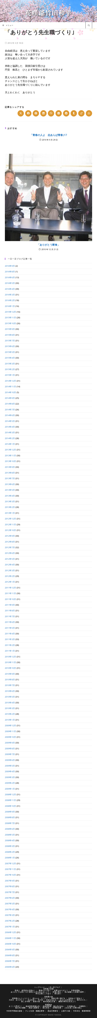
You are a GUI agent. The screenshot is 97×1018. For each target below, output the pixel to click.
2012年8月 (10, 541)
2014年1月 (10, 444)
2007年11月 (10, 869)
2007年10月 (10, 874)
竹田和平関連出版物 (14, 1011)
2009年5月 (10, 765)
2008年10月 (10, 806)
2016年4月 (10, 288)
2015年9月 (10, 329)
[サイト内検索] (89, 25)
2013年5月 (10, 489)
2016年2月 (10, 300)
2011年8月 (10, 610)
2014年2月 (10, 438)
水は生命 (31, 1000)
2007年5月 (10, 903)
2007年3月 (10, 915)
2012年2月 (10, 576)
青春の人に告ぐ (45, 990)
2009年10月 (10, 737)
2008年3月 (10, 846)
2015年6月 (10, 346)
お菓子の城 (65, 1011)
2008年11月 (10, 800)
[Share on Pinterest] (36, 113)
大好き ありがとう (16, 1000)
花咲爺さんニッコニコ (20, 998)
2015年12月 (10, 311)
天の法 (40, 1000)
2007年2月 (10, 920)
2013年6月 (10, 484)
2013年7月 (10, 478)
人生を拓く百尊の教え (73, 1008)
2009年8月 (10, 748)
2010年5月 (10, 696)
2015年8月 (10, 334)
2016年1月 (10, 306)
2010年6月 (10, 691)
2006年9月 (10, 949)
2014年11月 (10, 386)
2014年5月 (10, 421)
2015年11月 (10, 317)
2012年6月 (10, 553)
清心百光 (45, 1008)
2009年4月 (10, 771)
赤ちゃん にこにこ (40, 998)
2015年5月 (10, 352)
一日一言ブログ (54, 987)
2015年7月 (10, 340)
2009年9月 (10, 742)
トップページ (39, 987)
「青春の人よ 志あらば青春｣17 (48, 135)
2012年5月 (10, 558)
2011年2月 (10, 645)
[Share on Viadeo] (81, 113)
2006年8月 (10, 955)
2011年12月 (10, 587)
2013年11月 (10, 455)
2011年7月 (10, 616)
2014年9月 (10, 398)
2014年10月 (10, 392)
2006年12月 (10, 932)
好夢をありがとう (61, 990)
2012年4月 (10, 564)
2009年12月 (10, 725)
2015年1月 (10, 375)
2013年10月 (10, 461)
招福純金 (48, 1004)
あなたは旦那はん (67, 1000)
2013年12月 (10, 449)
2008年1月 (10, 857)
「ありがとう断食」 (48, 244)
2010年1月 (10, 719)
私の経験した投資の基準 (74, 992)
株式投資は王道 (49, 1001)
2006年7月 (10, 961)
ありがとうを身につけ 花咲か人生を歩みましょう (30, 992)
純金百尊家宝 (53, 1011)
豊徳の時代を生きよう (67, 1001)
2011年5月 (10, 627)
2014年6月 (10, 415)
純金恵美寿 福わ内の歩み (53, 1006)
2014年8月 (10, 403)
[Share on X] (21, 113)
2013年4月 (10, 495)
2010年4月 (10, 702)
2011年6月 (10, 622)
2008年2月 (10, 851)
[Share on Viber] (51, 113)
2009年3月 (10, 777)
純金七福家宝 (34, 1008)
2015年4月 (10, 357)
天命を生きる (51, 1000)
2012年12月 (10, 518)
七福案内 (82, 1006)
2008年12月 (10, 794)
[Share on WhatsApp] (89, 113)
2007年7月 (10, 892)
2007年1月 (10, 926)
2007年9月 (10, 880)
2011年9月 (10, 604)
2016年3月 (10, 294)
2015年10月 (10, 323)
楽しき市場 (25, 1001)
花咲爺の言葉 (48, 989)
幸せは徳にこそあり (43, 993)
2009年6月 (10, 760)
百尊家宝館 (57, 1008)
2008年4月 (10, 840)
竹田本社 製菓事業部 (82, 1011)
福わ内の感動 (20, 1008)
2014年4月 (10, 426)
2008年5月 (10, 834)
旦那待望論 (75, 990)
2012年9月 (10, 535)
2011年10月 (10, 599)
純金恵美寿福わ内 (33, 1006)
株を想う (58, 993)
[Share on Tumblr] (74, 113)
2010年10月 (10, 668)
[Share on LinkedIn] (43, 113)
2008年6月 (10, 828)
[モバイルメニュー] (8, 25)
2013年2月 (10, 507)
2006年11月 (10, 938)
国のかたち (81, 1000)
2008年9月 (10, 811)
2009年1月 (10, 788)
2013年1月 (10, 513)
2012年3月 (10, 570)
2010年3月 (10, 708)
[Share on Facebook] (28, 113)
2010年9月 (10, 673)
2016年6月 (10, 277)
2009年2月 (10, 782)
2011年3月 (10, 639)
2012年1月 (10, 581)
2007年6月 (10, 897)
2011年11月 (10, 593)
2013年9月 (10, 467)
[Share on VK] (58, 113)
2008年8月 (10, 817)
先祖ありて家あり (75, 998)
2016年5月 (10, 283)
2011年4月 (10, 633)
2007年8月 (10, 886)
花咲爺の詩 (48, 997)
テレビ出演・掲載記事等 (34, 1011)
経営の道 (36, 1001)
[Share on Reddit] (66, 113)
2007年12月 (10, 863)
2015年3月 (10, 363)
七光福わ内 (71, 1006)
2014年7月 (10, 409)
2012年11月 (10, 524)
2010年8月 (10, 679)
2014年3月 (10, 432)
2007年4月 (10, 909)
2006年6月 (10, 966)
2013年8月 (10, 472)
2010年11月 (10, 662)
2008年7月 (10, 823)
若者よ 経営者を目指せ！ (25, 990)
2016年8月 (10, 271)
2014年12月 (10, 380)
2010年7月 (10, 685)
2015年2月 (10, 369)
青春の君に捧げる (58, 998)
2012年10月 (10, 530)
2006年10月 (10, 943)
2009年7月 (10, 754)
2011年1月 (10, 650)
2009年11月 (10, 731)
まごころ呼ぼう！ (16, 1006)
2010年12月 (10, 656)
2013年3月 (10, 501)
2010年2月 (10, 714)
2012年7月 (10, 547)
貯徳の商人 (57, 992)
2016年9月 (10, 265)
